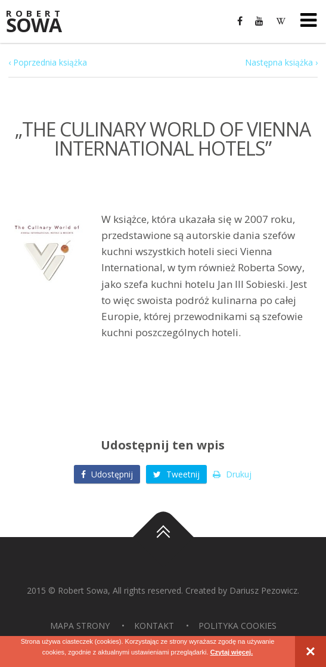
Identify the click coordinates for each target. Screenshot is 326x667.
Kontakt (154, 625)
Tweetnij (176, 474)
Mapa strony (80, 625)
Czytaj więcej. (231, 652)
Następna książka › (281, 62)
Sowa (41, 22)
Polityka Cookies (237, 625)
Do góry (163, 537)
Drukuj (232, 474)
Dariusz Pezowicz (263, 590)
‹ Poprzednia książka (47, 62)
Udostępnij (107, 474)
